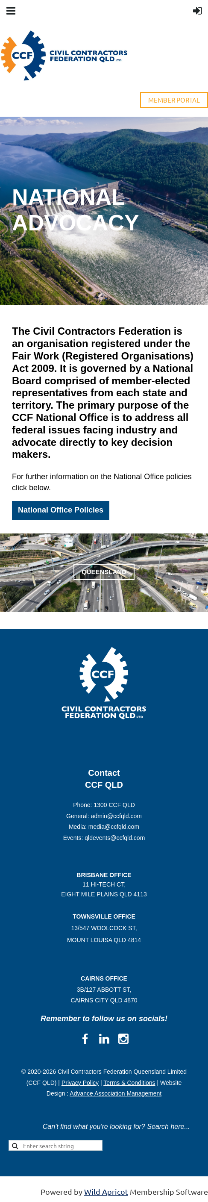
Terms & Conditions (129, 1082)
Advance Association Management (115, 1093)
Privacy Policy (80, 1082)
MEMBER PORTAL (174, 100)
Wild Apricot (106, 1191)
